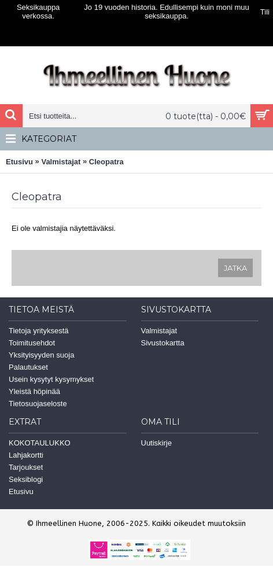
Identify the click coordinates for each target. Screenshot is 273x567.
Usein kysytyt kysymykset (51, 379)
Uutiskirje (156, 443)
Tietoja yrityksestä (39, 330)
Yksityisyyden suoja (41, 355)
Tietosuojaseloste (38, 403)
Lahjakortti (26, 455)
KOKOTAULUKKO (40, 443)
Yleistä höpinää (34, 391)
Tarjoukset (26, 467)
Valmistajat (60, 161)
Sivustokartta (163, 342)
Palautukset (28, 367)
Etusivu (19, 161)
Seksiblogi (26, 479)
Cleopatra (106, 161)
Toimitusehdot (32, 342)
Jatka (235, 268)
